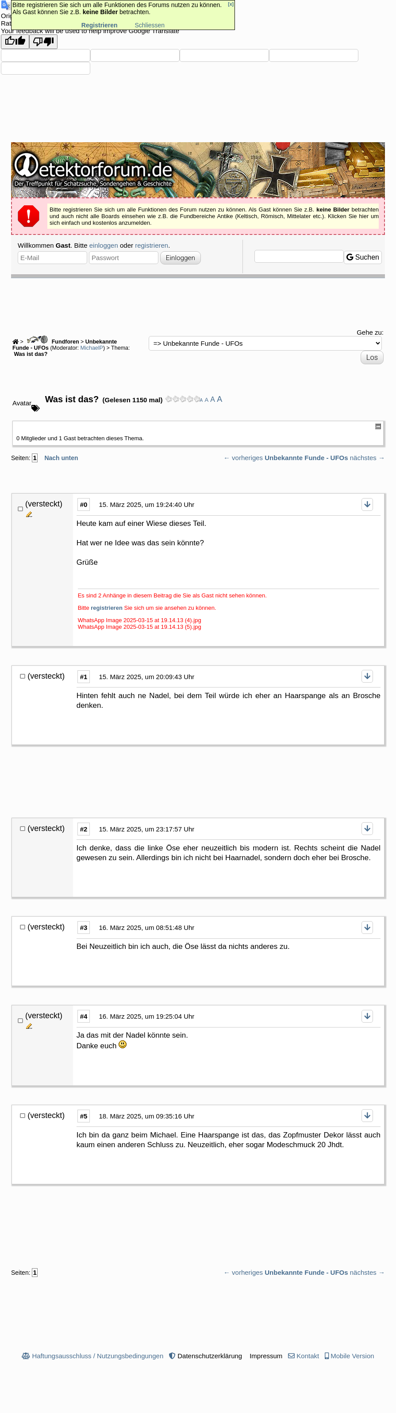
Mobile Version (352, 1356)
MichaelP (92, 348)
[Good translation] (15, 41)
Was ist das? (29, 354)
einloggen (103, 245)
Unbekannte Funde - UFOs (306, 457)
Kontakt (307, 1356)
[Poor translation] (43, 41)
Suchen (362, 257)
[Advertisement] (198, 302)
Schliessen (150, 25)
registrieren (151, 245)
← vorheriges (243, 457)
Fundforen (52, 342)
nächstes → (367, 457)
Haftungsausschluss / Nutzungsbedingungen (97, 1356)
